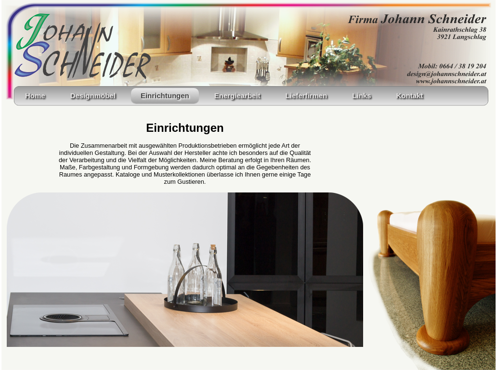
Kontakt (409, 95)
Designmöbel (93, 95)
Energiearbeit (237, 95)
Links (361, 95)
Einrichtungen (165, 95)
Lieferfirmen (306, 95)
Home (35, 95)
